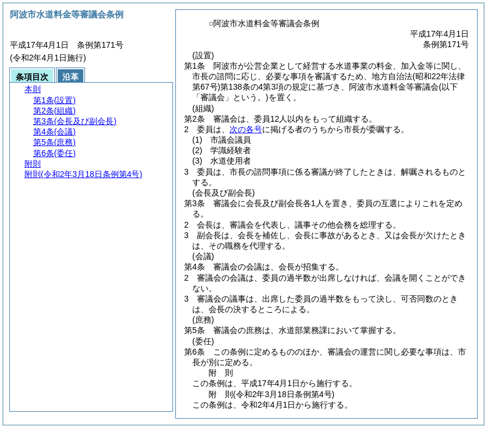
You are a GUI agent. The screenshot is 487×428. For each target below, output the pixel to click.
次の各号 (246, 129)
